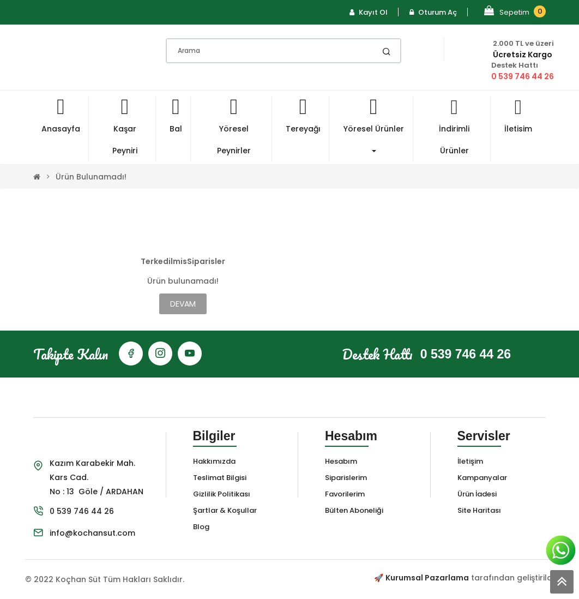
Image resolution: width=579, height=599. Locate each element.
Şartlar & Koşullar (225, 510)
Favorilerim (345, 494)
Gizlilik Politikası (221, 494)
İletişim (470, 461)
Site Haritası (479, 510)
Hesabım (341, 461)
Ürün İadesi (477, 494)
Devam (183, 303)
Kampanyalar (482, 477)
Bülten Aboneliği (354, 510)
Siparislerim (346, 477)
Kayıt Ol (368, 12)
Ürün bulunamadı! (91, 177)
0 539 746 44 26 (522, 76)
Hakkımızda (214, 461)
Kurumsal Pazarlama (427, 577)
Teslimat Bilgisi (219, 477)
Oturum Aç (433, 12)
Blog (201, 527)
